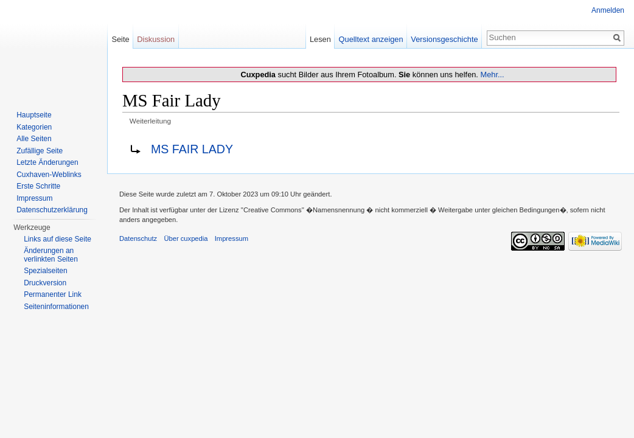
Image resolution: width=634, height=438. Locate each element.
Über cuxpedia (185, 238)
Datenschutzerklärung (52, 210)
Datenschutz (138, 238)
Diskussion (156, 39)
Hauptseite (33, 115)
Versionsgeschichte (444, 39)
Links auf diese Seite (57, 239)
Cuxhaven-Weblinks (49, 174)
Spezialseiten (45, 270)
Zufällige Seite (39, 151)
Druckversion (45, 283)
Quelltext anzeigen (371, 39)
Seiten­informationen (56, 306)
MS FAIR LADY (192, 149)
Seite (120, 39)
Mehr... (492, 74)
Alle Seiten (33, 138)
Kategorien (34, 127)
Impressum (34, 198)
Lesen (320, 39)
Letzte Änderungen (47, 162)
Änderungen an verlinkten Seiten (51, 254)
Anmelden (607, 10)
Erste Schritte (38, 186)
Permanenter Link (53, 294)
